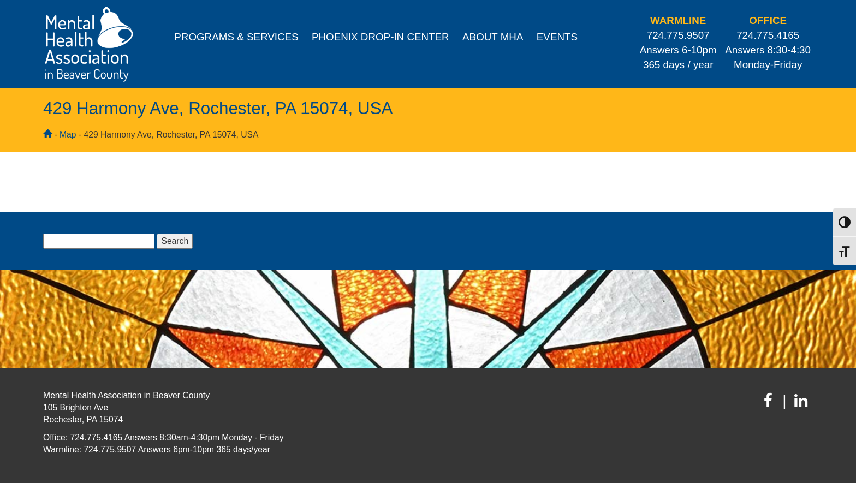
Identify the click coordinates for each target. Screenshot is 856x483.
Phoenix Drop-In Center (380, 37)
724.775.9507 (678, 35)
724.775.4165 (767, 35)
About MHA (492, 37)
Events (557, 37)
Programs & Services (236, 37)
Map (68, 134)
